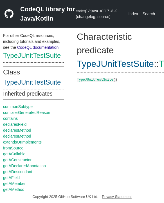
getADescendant (17, 171)
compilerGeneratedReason (26, 112)
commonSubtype (18, 106)
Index (133, 14)
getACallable (14, 154)
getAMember (14, 183)
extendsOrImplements (22, 142)
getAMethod (13, 189)
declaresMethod (17, 130)
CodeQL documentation (38, 47)
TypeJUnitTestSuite (32, 55)
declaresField (14, 124)
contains (10, 118)
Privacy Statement (117, 197)
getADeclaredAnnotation (24, 166)
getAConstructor (17, 160)
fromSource (13, 148)
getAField (11, 177)
